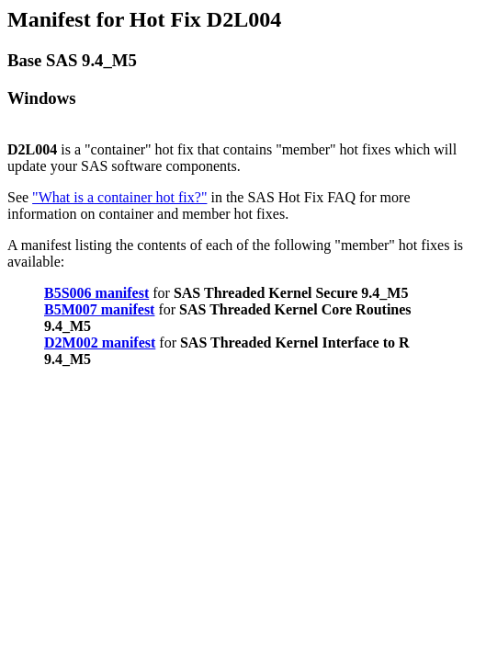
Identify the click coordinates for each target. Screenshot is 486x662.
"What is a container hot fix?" (119, 197)
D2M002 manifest (99, 342)
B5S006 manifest (96, 293)
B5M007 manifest (99, 309)
